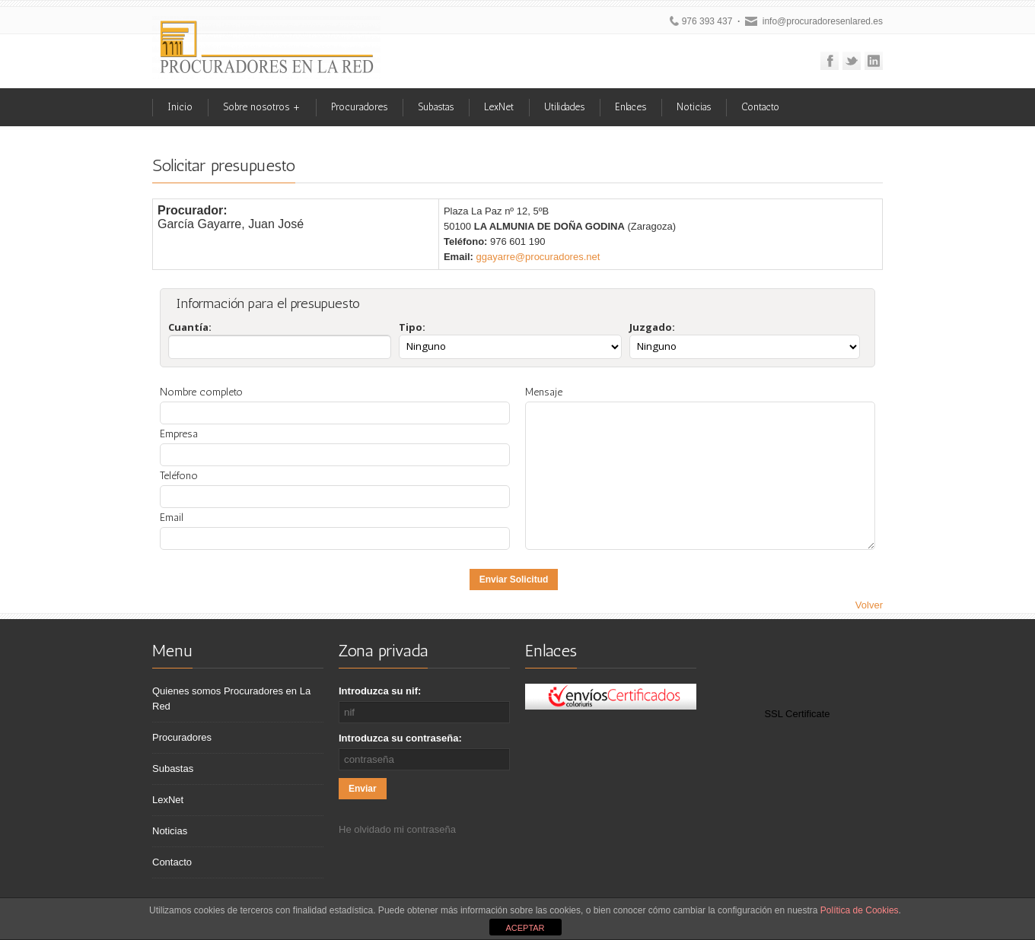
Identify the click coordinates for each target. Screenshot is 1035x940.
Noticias (694, 107)
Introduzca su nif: (380, 691)
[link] (798, 681)
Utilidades (564, 107)
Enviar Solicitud (514, 579)
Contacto (760, 107)
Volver (869, 605)
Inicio (180, 107)
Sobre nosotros (262, 107)
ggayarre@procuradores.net (538, 256)
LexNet (499, 107)
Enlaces (630, 107)
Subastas (436, 107)
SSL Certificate (797, 713)
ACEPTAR (524, 927)
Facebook (829, 61)
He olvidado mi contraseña (397, 829)
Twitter (851, 61)
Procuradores (359, 107)
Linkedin (874, 61)
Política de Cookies (859, 910)
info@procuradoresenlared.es (823, 21)
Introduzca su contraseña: (400, 738)
